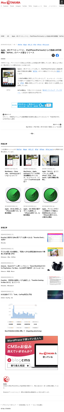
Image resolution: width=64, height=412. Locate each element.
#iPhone (39, 44)
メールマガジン (53, 6)
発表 (58, 71)
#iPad (34, 44)
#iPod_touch (46, 44)
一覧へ (32, 133)
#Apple (25, 44)
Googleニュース (37, 6)
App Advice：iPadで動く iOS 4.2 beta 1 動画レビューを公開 (43, 126)
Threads (12, 6)
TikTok (30, 6)
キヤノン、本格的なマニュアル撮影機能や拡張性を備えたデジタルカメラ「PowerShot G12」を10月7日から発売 (31, 117)
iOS (8, 36)
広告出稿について (24, 405)
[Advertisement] (32, 21)
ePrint (22, 83)
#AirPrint (20, 44)
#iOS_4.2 (30, 44)
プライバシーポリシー (9, 405)
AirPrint (35, 71)
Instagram (18, 6)
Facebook (5, 6)
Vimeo (45, 6)
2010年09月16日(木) (6, 44)
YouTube (25, 6)
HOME (2, 36)
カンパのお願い (38, 405)
